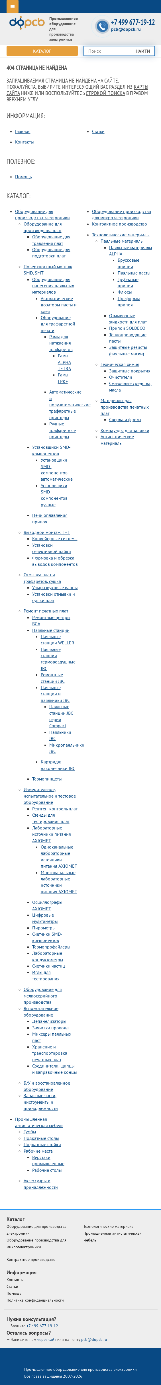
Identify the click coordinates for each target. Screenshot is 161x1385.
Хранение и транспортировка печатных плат (49, 1053)
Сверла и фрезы (125, 419)
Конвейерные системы (55, 538)
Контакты (24, 142)
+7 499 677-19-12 (133, 22)
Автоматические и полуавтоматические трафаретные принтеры (70, 404)
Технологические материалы (121, 234)
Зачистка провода (50, 1027)
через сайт (47, 1339)
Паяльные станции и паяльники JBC (55, 694)
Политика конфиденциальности (35, 1300)
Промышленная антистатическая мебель (112, 1237)
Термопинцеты (47, 779)
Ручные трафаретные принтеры (62, 430)
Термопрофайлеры (51, 947)
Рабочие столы (47, 1170)
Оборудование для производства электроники (36, 1230)
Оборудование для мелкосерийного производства (43, 995)
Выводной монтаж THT (47, 532)
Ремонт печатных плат (46, 611)
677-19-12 (42, 1325)
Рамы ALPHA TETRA (64, 362)
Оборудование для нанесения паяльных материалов (53, 285)
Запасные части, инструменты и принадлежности (41, 1102)
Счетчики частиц (48, 966)
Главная (22, 131)
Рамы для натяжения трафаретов (61, 343)
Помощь (23, 176)
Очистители (120, 377)
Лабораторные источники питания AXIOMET (51, 834)
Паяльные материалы (122, 241)
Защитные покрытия (129, 371)
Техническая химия (120, 364)
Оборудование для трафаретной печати (58, 324)
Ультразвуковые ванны (55, 587)
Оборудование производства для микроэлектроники (36, 1243)
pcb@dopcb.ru (126, 29)
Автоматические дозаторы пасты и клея (59, 305)
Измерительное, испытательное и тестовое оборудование (50, 795)
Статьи (98, 131)
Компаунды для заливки (125, 430)
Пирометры (44, 928)
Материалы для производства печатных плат (125, 407)
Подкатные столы (41, 1138)
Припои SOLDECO (127, 328)
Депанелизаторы (49, 1021)
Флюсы (125, 292)
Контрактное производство (119, 224)
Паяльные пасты (134, 273)
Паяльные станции (51, 630)
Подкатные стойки (42, 1144)
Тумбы (30, 1131)
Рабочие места (38, 1151)
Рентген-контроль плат (55, 809)
